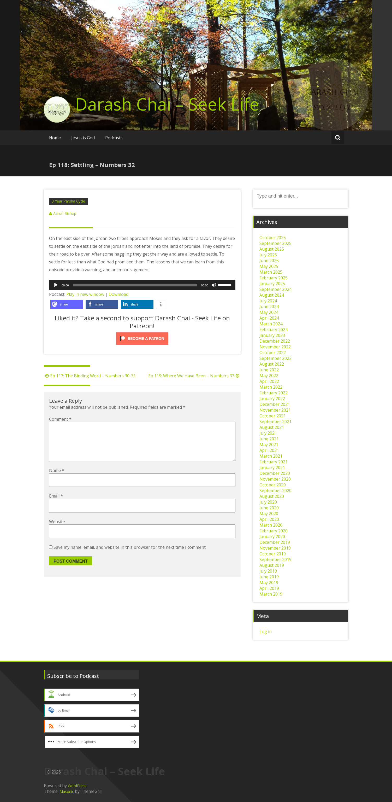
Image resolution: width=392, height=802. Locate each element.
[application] (142, 285)
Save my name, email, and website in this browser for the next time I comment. (130, 555)
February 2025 (273, 278)
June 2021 (269, 439)
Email (56, 504)
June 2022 (269, 370)
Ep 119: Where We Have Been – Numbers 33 (194, 376)
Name (56, 479)
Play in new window (85, 294)
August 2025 (271, 249)
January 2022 (272, 398)
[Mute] (214, 285)
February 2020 (273, 531)
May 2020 (268, 513)
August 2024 (271, 295)
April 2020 (269, 519)
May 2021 (268, 444)
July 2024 (268, 301)
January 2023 (272, 335)
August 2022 (271, 364)
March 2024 (270, 324)
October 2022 (272, 352)
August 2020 (271, 496)
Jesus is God (83, 138)
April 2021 (269, 450)
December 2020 (274, 473)
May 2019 (268, 582)
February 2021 (273, 462)
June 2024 (269, 306)
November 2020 (275, 479)
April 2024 (269, 318)
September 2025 (275, 243)
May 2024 (268, 312)
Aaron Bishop (64, 213)
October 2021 (272, 416)
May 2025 (268, 266)
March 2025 (270, 272)
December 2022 (274, 341)
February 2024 (273, 329)
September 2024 (275, 289)
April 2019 (269, 588)
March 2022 (270, 387)
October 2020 (272, 485)
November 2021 (275, 410)
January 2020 (272, 536)
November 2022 (275, 347)
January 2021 (272, 467)
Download (118, 294)
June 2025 (269, 260)
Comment (60, 419)
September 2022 (275, 358)
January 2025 (272, 283)
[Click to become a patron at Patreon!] (142, 338)
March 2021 (270, 456)
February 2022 (273, 393)
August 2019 (271, 565)
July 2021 (268, 433)
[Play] (55, 285)
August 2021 (271, 427)
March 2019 (270, 594)
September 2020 (275, 490)
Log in (265, 631)
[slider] (135, 285)
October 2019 (272, 554)
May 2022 (268, 375)
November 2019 (275, 548)
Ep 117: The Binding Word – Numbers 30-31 (90, 376)
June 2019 (269, 577)
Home (55, 138)
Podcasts (114, 138)
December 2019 (274, 542)
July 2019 (268, 571)
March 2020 (270, 525)
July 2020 (268, 502)
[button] (66, 304)
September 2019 (275, 559)
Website (57, 530)
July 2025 (268, 255)
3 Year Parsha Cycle (68, 201)
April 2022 (269, 381)
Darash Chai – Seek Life (167, 104)
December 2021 (274, 404)
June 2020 (269, 508)
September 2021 (275, 421)
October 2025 (272, 237)
